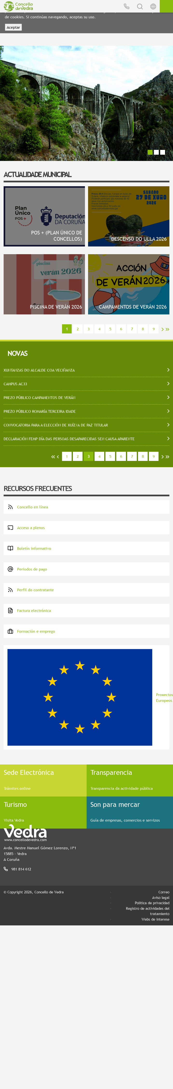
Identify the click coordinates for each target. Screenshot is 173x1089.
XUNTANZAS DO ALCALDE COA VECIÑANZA (39, 370)
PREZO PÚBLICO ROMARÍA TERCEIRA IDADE (40, 411)
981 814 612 (21, 869)
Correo (164, 892)
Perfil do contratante (30, 590)
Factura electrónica (29, 610)
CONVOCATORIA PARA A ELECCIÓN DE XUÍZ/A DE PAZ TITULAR (56, 425)
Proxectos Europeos (88, 697)
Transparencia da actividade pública (121, 788)
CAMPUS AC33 (15, 383)
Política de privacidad (152, 902)
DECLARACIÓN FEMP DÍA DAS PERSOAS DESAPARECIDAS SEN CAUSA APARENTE (69, 438)
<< (53, 456)
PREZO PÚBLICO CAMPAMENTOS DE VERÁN (39, 397)
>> (167, 329)
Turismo (15, 804)
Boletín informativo (29, 548)
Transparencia (111, 772)
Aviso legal (160, 897)
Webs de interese (155, 919)
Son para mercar (115, 804)
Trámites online (17, 788)
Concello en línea (27, 507)
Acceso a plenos (26, 528)
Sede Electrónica (29, 772)
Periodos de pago (27, 569)
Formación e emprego (31, 631)
